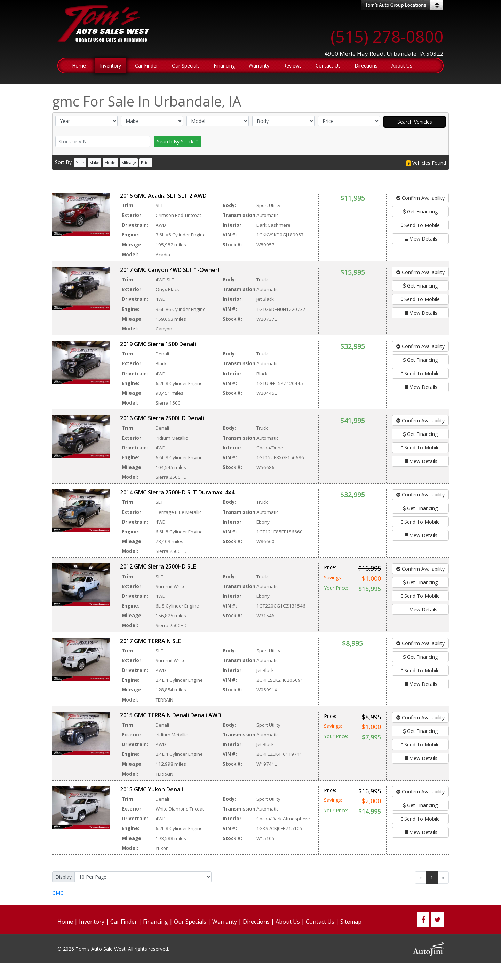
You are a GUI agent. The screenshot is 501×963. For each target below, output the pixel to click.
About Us (288, 921)
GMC (57, 893)
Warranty (224, 921)
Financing (155, 921)
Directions (256, 921)
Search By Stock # (177, 141)
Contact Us (320, 921)
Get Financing (420, 211)
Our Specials (190, 921)
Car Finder (123, 921)
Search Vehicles (414, 121)
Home (65, 921)
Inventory (91, 921)
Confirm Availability (420, 198)
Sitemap (350, 921)
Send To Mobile (420, 225)
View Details (420, 238)
